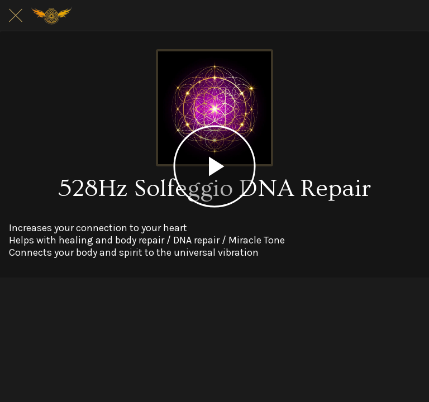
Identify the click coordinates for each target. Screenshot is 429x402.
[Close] (15, 15)
